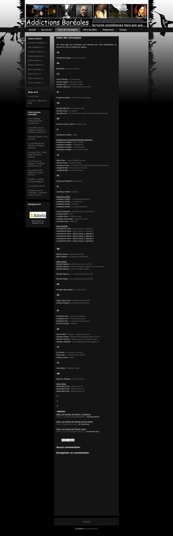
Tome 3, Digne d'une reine (66, 424)
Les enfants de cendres (80, 303)
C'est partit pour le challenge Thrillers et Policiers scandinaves (37, 130)
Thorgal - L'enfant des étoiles (78, 334)
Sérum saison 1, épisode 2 (83, 231)
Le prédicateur (77, 202)
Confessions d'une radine (81, 87)
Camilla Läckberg (35, 52)
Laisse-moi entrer (81, 219)
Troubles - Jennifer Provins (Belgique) (36, 180)
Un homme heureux (77, 319)
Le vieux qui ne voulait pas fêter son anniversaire (90, 165)
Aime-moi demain (79, 58)
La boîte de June (77, 108)
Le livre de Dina (78, 379)
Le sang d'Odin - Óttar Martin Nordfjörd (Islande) (37, 154)
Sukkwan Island (73, 368)
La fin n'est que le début (80, 269)
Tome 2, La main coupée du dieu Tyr (70, 432)
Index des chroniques (67, 30)
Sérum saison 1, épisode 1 (83, 229)
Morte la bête (81, 124)
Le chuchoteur (74, 79)
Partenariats (108, 30)
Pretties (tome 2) (77, 389)
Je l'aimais (73, 111)
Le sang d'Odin (80, 290)
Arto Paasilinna (34, 47)
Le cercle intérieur (76, 170)
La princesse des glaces (80, 199)
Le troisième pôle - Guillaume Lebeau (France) (36, 172)
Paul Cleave (33, 74)
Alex (71, 214)
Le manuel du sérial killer (78, 257)
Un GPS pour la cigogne (81, 98)
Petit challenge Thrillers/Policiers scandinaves (35, 121)
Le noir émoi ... (34, 96)
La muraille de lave (80, 150)
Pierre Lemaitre (34, 78)
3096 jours (78, 181)
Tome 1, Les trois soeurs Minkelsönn (70, 417)
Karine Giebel (33, 60)
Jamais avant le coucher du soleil (84, 339)
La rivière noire (79, 147)
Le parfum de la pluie (74, 352)
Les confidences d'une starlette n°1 (86, 342)
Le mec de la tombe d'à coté (82, 274)
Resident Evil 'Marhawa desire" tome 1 (85, 337)
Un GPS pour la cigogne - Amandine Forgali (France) (36, 163)
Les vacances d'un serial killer (81, 279)
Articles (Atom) (92, 529)
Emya (71, 357)
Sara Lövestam (34, 83)
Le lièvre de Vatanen (78, 316)
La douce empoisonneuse (80, 321)
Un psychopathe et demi (76, 160)
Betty (75, 135)
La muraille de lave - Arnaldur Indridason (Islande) (36, 145)
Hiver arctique (78, 142)
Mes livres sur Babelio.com (37, 222)
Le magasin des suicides (76, 355)
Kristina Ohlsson (35, 65)
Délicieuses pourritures (81, 300)
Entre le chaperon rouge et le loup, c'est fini (87, 266)
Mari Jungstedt (34, 69)
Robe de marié (75, 216)
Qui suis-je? (46, 30)
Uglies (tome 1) (77, 386)
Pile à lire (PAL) (90, 30)
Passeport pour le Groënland (83, 211)
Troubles (74, 323)
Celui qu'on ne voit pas (78, 168)
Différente (73, 221)
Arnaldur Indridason (36, 43)
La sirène (75, 204)
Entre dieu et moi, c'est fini (81, 264)
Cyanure (74, 192)
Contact (123, 30)
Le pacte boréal (75, 163)
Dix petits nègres (76, 82)
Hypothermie (78, 145)
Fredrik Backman (35, 56)
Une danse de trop (76, 254)
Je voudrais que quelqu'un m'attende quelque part (88, 113)
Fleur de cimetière (73, 69)
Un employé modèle (75, 84)
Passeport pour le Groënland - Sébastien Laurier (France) (37, 192)
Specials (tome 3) (77, 391)
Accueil (32, 30)
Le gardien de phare (79, 207)
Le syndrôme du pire (36, 186)
